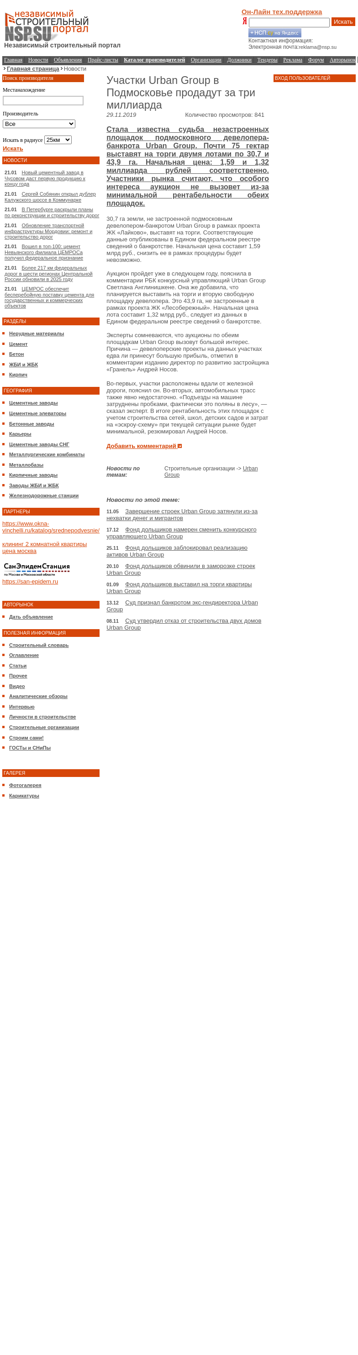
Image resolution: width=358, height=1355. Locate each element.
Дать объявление (31, 617)
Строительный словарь (39, 645)
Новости (38, 60)
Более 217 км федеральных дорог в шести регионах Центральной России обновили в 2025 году (49, 273)
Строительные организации (44, 727)
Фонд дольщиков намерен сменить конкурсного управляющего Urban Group (181, 533)
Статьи (17, 665)
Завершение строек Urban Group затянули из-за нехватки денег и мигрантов (182, 514)
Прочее (18, 675)
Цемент (18, 344)
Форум (316, 60)
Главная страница (33, 68)
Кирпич (18, 374)
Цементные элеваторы (37, 413)
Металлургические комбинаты (46, 454)
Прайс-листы (103, 60)
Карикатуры (24, 795)
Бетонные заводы (31, 424)
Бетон (16, 354)
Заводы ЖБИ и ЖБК (34, 485)
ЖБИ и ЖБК (23, 364)
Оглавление (24, 655)
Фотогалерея (25, 785)
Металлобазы (26, 465)
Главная (13, 60)
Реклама (292, 60)
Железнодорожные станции (44, 495)
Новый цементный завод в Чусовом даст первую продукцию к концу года (45, 178)
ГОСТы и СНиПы (30, 747)
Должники (239, 60)
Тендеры (268, 60)
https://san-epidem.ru (30, 581)
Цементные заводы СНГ (39, 444)
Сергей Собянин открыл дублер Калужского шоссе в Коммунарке (50, 197)
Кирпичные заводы (33, 475)
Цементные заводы (33, 403)
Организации (206, 60)
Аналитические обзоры (38, 696)
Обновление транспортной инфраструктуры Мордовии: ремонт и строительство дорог (48, 231)
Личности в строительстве (42, 716)
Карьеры (20, 434)
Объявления (68, 60)
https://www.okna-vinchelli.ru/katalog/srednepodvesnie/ (51, 527)
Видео (17, 686)
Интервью (22, 706)
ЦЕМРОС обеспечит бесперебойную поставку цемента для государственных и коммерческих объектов (49, 297)
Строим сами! (26, 737)
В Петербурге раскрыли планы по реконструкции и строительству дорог (52, 212)
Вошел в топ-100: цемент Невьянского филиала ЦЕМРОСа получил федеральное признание (44, 252)
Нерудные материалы (36, 333)
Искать (343, 21)
